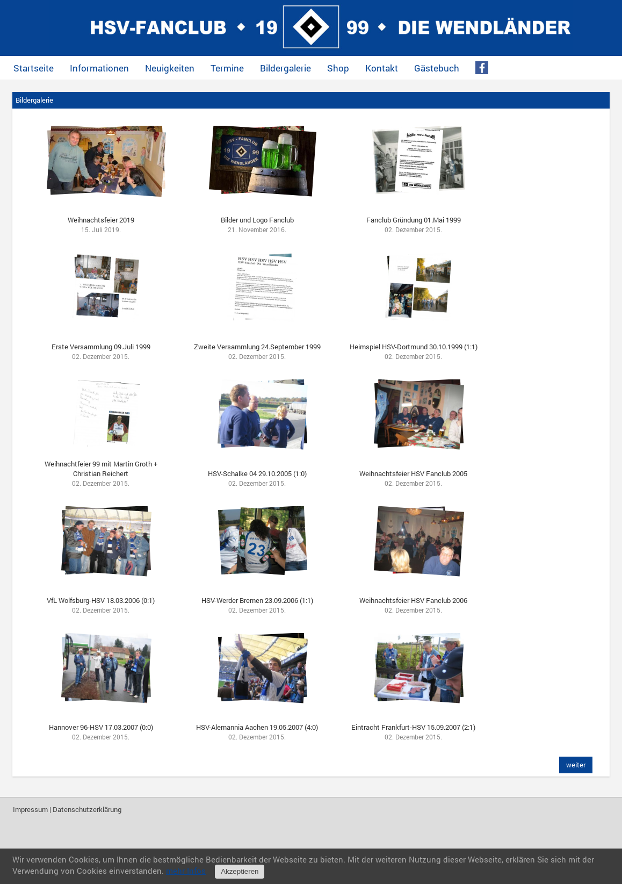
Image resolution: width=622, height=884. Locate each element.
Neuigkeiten (169, 68)
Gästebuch (436, 68)
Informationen (99, 68)
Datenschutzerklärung (87, 809)
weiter (575, 765)
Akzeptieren (239, 871)
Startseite (33, 68)
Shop (338, 68)
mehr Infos (186, 870)
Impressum (30, 809)
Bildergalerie (285, 68)
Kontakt (381, 68)
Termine (227, 68)
